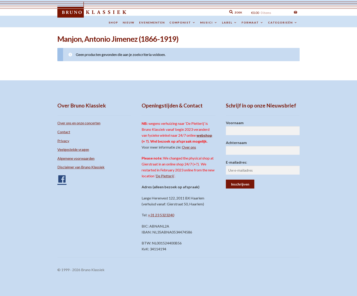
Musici (208, 22)
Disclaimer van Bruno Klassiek (81, 167)
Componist (182, 22)
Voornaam (235, 122)
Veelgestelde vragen (73, 149)
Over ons (189, 147)
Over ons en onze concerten (78, 123)
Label (229, 22)
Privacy (63, 141)
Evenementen (152, 22)
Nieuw (129, 22)
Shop (113, 22)
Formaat (252, 22)
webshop (204, 135)
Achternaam (236, 142)
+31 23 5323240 (161, 215)
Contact (63, 132)
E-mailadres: (236, 162)
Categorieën (282, 22)
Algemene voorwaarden (75, 158)
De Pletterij (165, 176)
